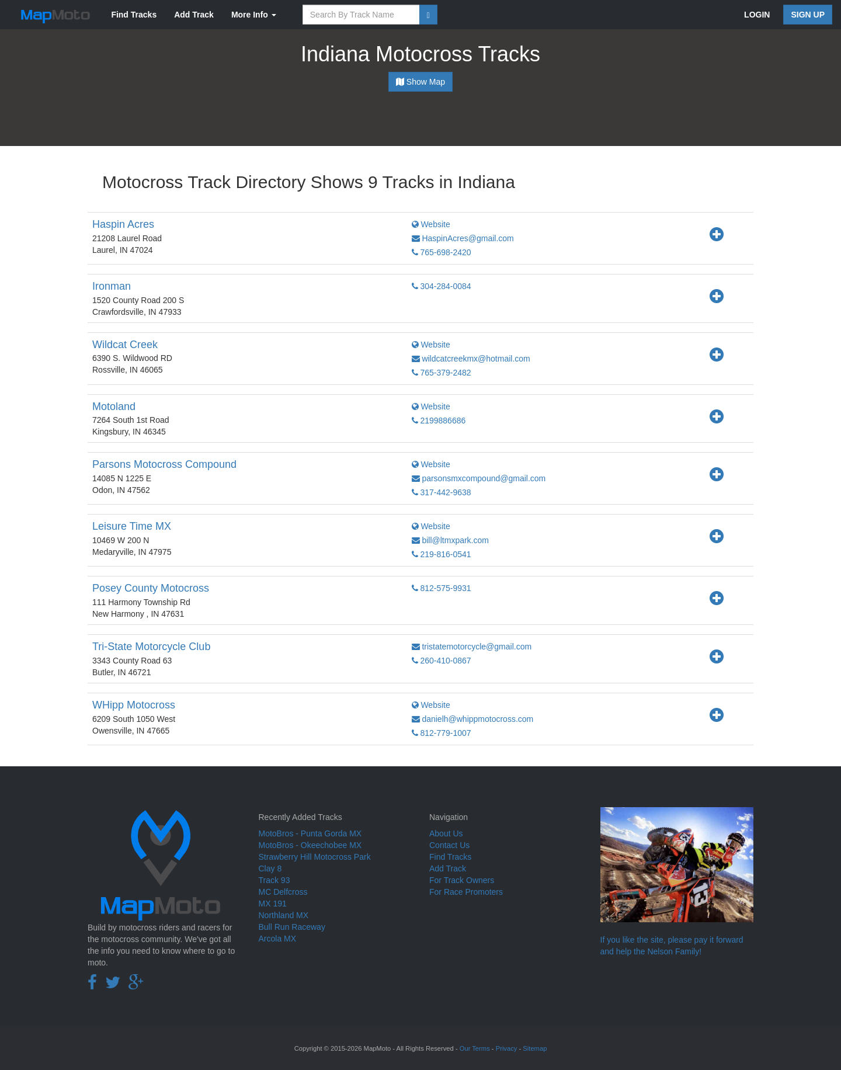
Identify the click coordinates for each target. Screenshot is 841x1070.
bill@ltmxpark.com (450, 540)
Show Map (420, 81)
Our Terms (475, 1048)
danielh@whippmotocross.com (473, 719)
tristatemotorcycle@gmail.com (472, 646)
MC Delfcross (283, 892)
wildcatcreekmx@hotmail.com (471, 358)
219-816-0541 (441, 554)
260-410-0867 (441, 660)
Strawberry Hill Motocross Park (315, 856)
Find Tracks (134, 14)
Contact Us (449, 845)
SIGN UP (808, 14)
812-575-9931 (441, 588)
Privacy (506, 1048)
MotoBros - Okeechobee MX (310, 845)
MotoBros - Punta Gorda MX (310, 833)
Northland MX (284, 915)
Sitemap (535, 1048)
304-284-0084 (441, 286)
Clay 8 (270, 868)
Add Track (194, 14)
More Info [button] (253, 14)
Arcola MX (278, 938)
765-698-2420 (441, 252)
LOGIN (757, 14)
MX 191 (273, 903)
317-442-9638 (441, 492)
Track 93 (274, 880)
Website (431, 224)
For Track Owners (461, 880)
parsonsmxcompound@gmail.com (479, 478)
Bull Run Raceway (292, 927)
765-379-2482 (441, 372)
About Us (446, 833)
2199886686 (439, 420)
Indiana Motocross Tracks (420, 54)
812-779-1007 (441, 733)
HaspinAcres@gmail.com (463, 238)
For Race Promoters (466, 892)
